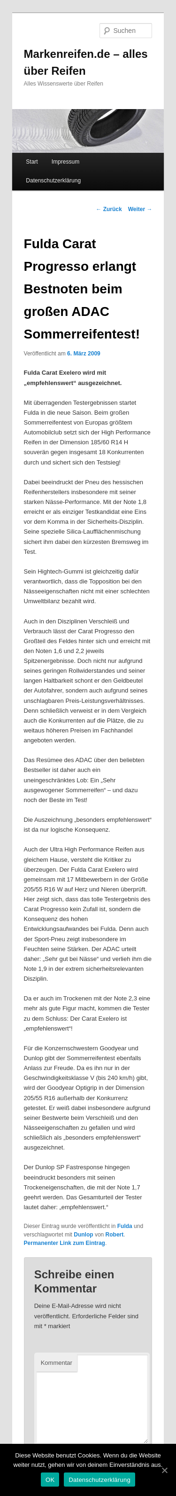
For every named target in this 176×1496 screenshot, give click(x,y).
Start (32, 161)
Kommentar (56, 1362)
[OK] (164, 1470)
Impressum (65, 161)
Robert (115, 1234)
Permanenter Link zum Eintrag (64, 1243)
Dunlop (83, 1234)
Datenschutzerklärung (53, 180)
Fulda (124, 1226)
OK (50, 1479)
